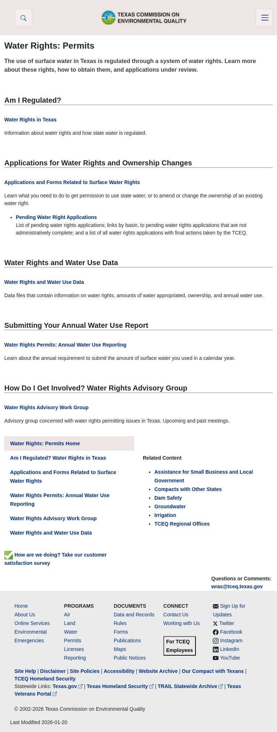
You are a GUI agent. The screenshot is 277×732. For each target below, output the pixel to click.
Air (67, 614)
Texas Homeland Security (121, 686)
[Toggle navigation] (264, 17)
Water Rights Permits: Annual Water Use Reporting (65, 345)
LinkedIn (229, 649)
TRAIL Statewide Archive (191, 686)
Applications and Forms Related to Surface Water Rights (72, 182)
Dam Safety (168, 498)
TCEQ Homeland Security (45, 679)
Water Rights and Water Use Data (44, 282)
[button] (23, 17)
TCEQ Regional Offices (182, 524)
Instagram (231, 640)
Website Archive (158, 671)
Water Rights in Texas (30, 119)
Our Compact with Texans (213, 671)
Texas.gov (68, 686)
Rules (120, 623)
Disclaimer (53, 671)
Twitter (226, 623)
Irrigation (165, 515)
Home (21, 606)
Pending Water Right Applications (56, 217)
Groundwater (170, 506)
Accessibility (120, 671)
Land (69, 623)
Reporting (75, 658)
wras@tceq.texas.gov (237, 586)
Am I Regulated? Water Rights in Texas (58, 458)
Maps (120, 649)
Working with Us (181, 623)
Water (71, 632)
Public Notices (130, 658)
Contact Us (175, 614)
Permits (72, 640)
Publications (127, 640)
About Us (24, 614)
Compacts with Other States (188, 489)
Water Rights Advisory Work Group (46, 407)
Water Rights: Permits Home (45, 443)
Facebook (231, 632)
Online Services (32, 623)
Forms (121, 632)
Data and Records (134, 614)
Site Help (25, 671)
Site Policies (85, 671)
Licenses (74, 649)
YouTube (230, 658)
